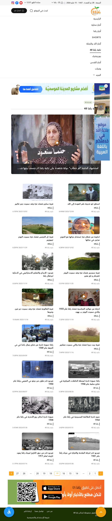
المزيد (98, 75)
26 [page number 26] (24, 473)
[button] (106, 86)
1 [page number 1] (95, 473)
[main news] (56, 144)
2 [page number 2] (89, 473)
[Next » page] (11, 473)
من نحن (49, 511)
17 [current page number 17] (56, 474)
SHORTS (96, 37)
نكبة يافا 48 (95, 50)
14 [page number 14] (77, 473)
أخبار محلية (96, 25)
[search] (38, 10)
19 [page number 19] (44, 473)
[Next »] (11, 473)
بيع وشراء (96, 56)
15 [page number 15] (70, 473)
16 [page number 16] (64, 473)
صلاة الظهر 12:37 (33, 2)
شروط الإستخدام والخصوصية (38, 517)
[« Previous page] (100, 473)
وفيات (98, 68)
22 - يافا (58, 2)
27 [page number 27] (17, 473)
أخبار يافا (97, 31)
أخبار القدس (95, 62)
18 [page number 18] (50, 473)
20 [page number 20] (37, 473)
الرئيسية (97, 18)
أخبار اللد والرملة (93, 43)
